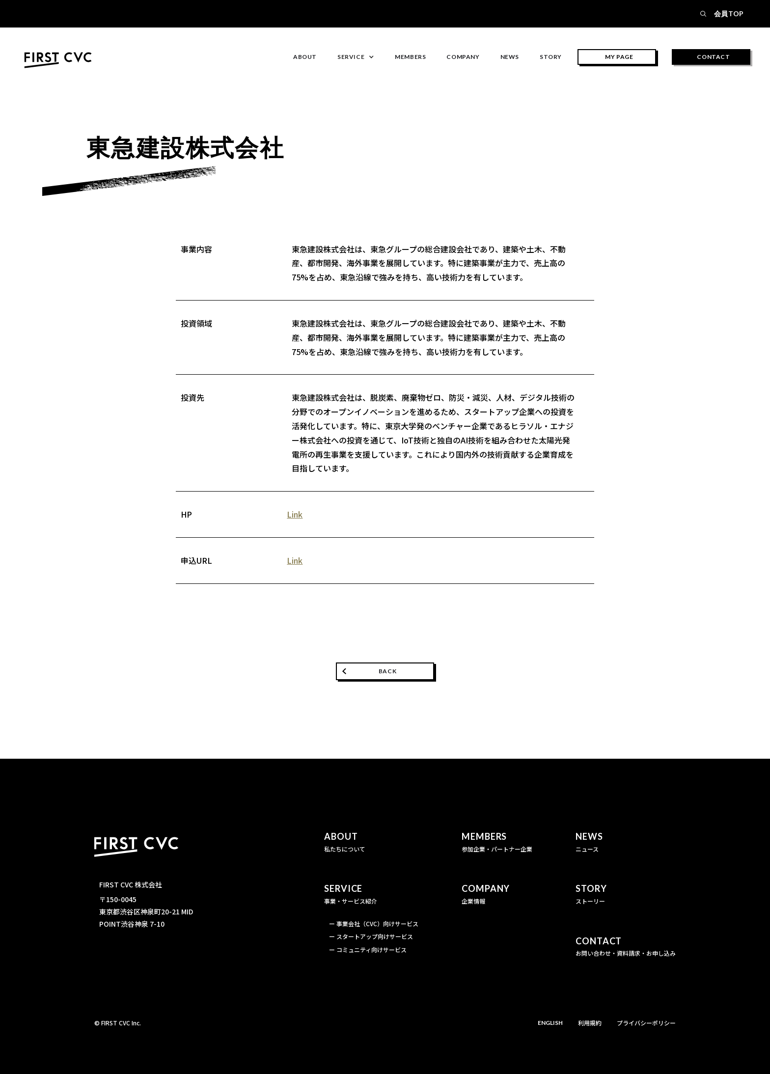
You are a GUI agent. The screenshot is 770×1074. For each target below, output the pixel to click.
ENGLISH (550, 1022)
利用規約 (590, 1023)
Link (294, 514)
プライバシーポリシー (646, 1023)
